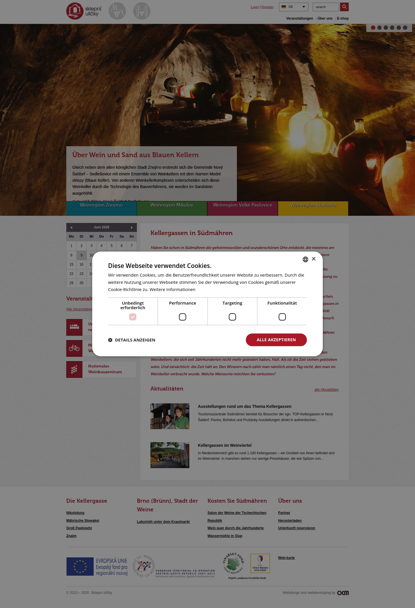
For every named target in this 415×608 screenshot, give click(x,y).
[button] (131, 339)
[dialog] (207, 304)
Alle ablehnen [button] (214, 339)
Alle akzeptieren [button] (276, 339)
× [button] (313, 259)
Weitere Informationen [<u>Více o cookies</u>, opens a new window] (172, 289)
